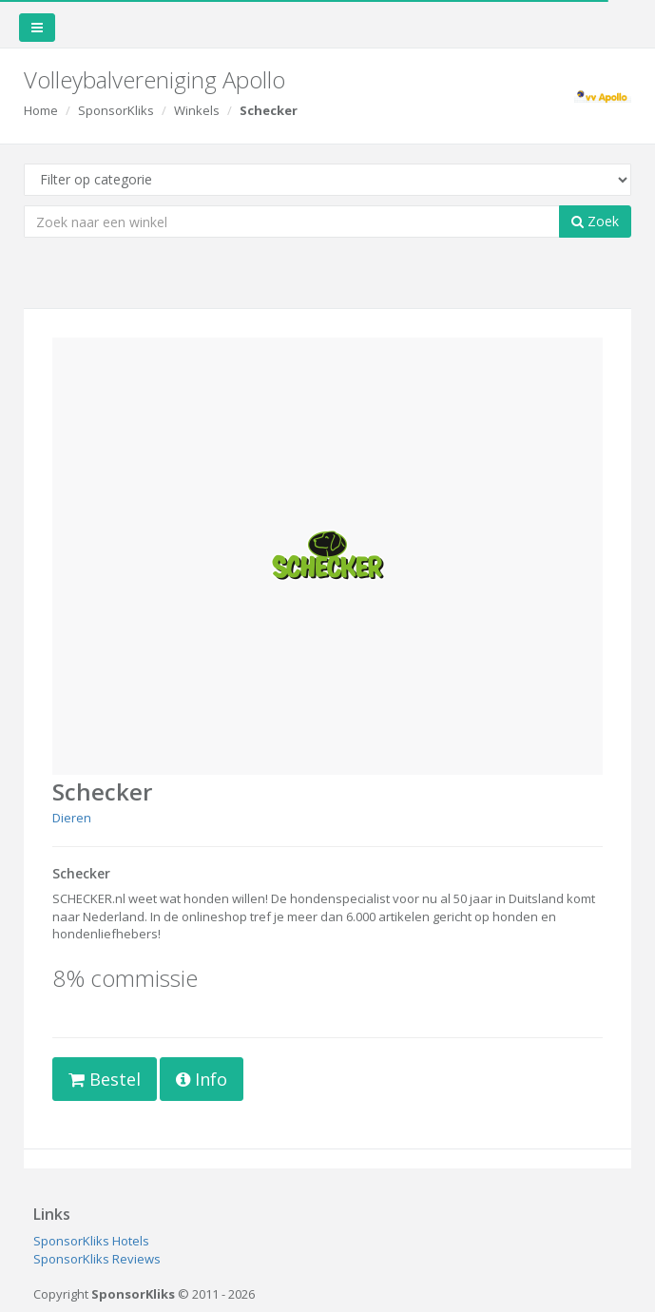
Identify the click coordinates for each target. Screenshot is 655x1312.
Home (41, 110)
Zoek (595, 221)
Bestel (104, 1079)
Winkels (197, 110)
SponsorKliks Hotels (91, 1240)
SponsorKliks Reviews (97, 1258)
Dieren (71, 817)
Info (201, 1079)
